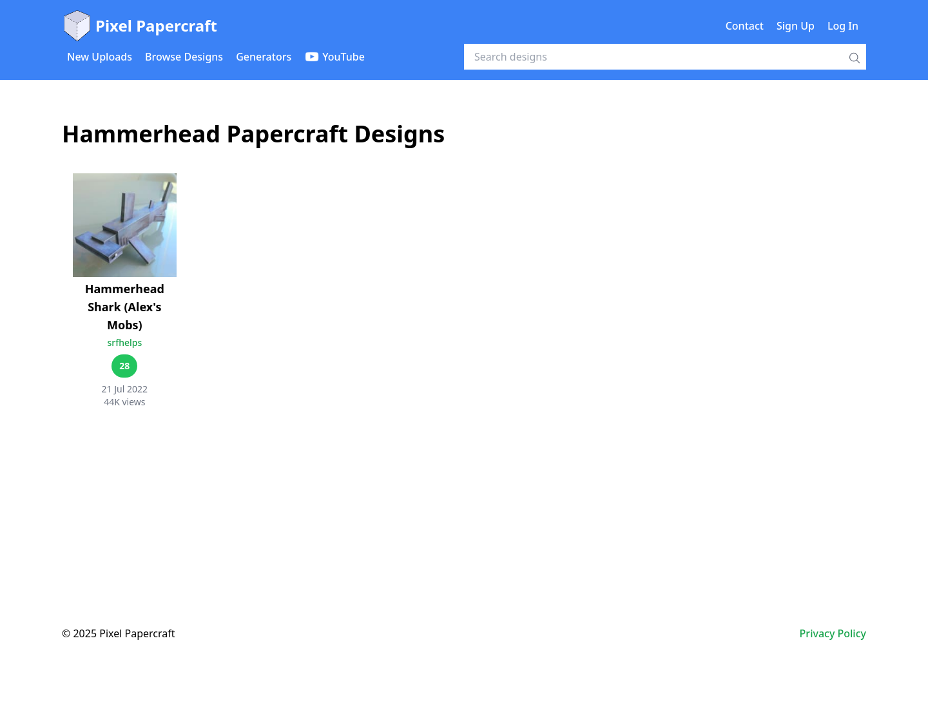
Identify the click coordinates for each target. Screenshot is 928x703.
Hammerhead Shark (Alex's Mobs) (124, 306)
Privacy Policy (833, 633)
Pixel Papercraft (139, 25)
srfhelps (124, 342)
